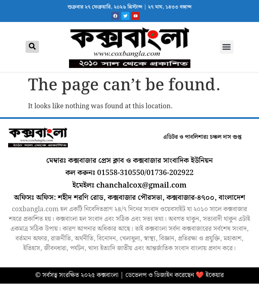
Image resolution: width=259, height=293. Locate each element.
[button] (226, 47)
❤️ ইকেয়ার (210, 275)
